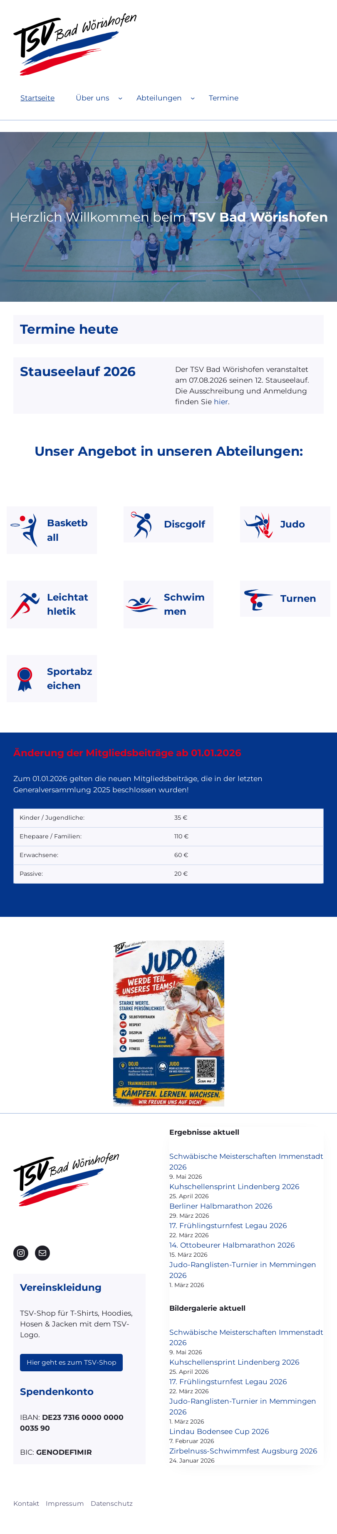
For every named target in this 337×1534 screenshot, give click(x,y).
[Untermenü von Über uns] (120, 98)
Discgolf (184, 524)
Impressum (65, 1516)
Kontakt (26, 1516)
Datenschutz (112, 1516)
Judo (292, 524)
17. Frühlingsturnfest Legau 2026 (239, 1225)
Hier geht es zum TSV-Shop (71, 1352)
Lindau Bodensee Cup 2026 (230, 1433)
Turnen (298, 598)
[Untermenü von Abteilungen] (193, 98)
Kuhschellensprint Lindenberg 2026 (245, 1186)
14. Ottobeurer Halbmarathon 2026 (243, 1245)
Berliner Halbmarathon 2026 (231, 1206)
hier (221, 401)
